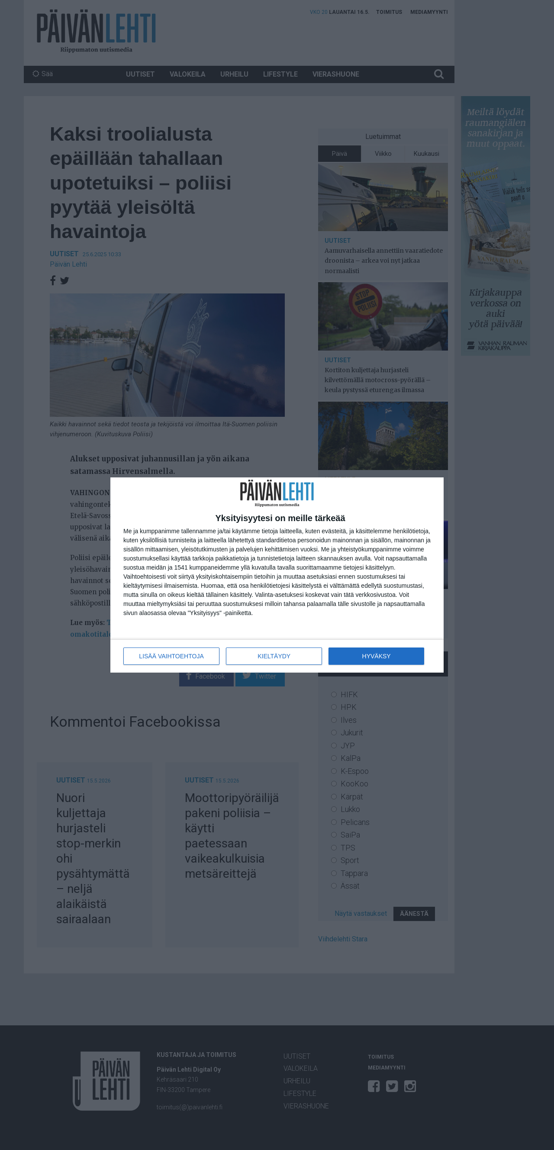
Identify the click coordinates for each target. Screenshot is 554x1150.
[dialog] (277, 575)
